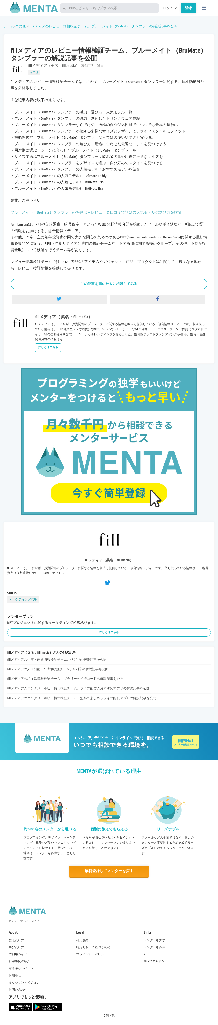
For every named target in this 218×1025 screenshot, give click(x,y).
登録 (188, 8)
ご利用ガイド (18, 954)
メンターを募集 (154, 947)
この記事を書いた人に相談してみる (109, 284)
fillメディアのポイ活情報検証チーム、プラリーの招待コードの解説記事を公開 (65, 679)
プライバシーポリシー (91, 954)
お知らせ (15, 975)
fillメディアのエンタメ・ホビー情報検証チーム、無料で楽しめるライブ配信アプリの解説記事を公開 (81, 698)
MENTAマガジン (154, 961)
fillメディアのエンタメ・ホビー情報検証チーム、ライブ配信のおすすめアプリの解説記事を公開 (78, 688)
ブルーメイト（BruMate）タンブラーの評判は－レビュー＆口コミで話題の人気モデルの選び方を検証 (96, 213)
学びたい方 (16, 947)
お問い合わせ (18, 989)
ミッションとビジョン (24, 982)
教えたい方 (16, 940)
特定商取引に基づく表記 (93, 947)
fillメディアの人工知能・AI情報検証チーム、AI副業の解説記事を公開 (58, 669)
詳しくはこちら (48, 347)
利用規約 (82, 940)
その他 (20, 26)
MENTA (110, 1015)
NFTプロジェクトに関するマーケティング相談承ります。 (52, 623)
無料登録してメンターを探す (109, 871)
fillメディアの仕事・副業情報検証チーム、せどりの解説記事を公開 (57, 659)
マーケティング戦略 (23, 599)
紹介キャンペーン (21, 968)
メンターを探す (154, 940)
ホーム (8, 26)
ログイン (170, 8)
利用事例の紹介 (19, 961)
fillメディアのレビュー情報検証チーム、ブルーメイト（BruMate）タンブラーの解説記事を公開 (103, 26)
